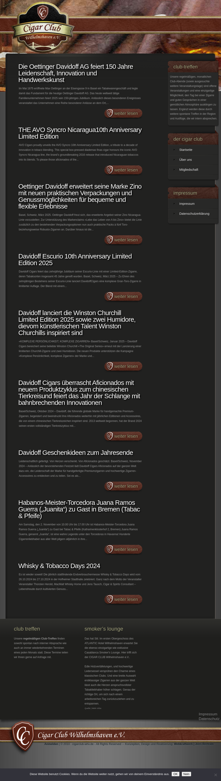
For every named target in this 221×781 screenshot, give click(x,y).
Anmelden (51, 744)
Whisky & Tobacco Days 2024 (59, 565)
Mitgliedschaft (188, 169)
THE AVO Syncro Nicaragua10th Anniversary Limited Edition (80, 133)
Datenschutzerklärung (194, 213)
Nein (186, 774)
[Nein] (215, 775)
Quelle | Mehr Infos (93, 708)
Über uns (185, 159)
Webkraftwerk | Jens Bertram (193, 744)
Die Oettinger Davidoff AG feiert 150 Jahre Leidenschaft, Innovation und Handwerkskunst (75, 73)
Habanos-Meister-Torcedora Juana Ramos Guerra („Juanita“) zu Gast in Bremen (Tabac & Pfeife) (79, 509)
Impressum (187, 203)
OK (175, 774)
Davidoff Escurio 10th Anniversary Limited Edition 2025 (75, 259)
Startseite (185, 149)
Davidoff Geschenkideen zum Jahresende (75, 452)
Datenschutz (209, 719)
